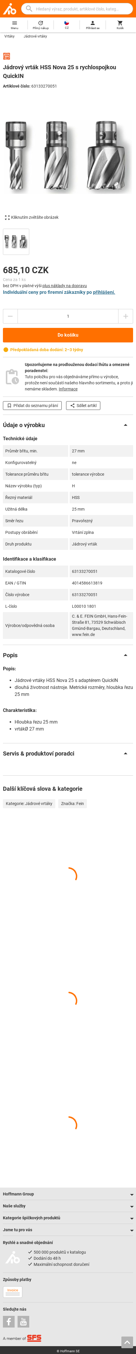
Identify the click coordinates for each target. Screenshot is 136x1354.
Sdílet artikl (83, 405)
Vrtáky (9, 36)
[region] (68, 241)
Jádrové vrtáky (35, 36)
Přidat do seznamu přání (32, 405)
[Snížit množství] (10, 316)
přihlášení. (104, 292)
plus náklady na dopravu (64, 285)
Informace (68, 389)
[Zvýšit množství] (125, 316)
